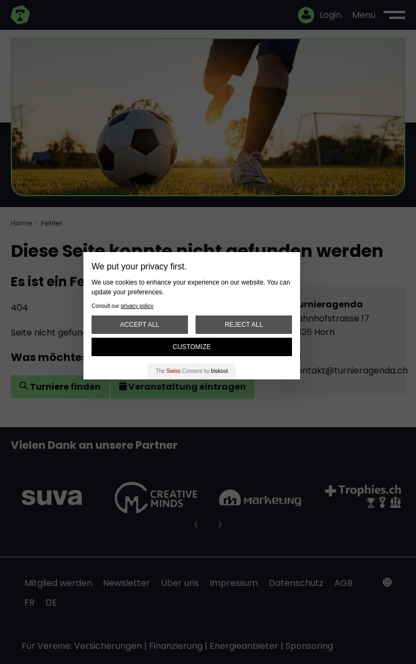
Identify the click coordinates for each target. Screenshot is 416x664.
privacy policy (137, 306)
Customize (192, 347)
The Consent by (191, 371)
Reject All (244, 324)
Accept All (139, 324)
